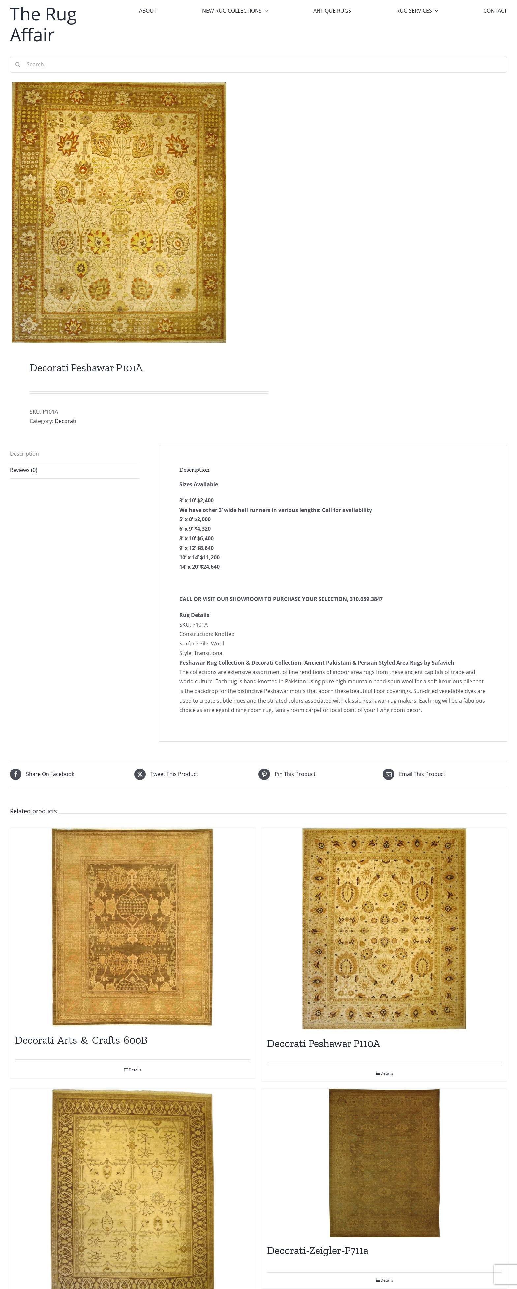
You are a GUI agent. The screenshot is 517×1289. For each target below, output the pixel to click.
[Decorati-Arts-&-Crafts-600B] (132, 927)
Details (135, 1070)
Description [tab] (24, 453)
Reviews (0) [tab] (23, 470)
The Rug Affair (43, 24)
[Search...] (258, 64)
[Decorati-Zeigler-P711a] (384, 1163)
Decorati (65, 420)
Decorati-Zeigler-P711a (317, 1250)
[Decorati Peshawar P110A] (384, 929)
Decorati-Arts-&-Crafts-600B (81, 1040)
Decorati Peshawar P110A (323, 1043)
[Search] (18, 64)
